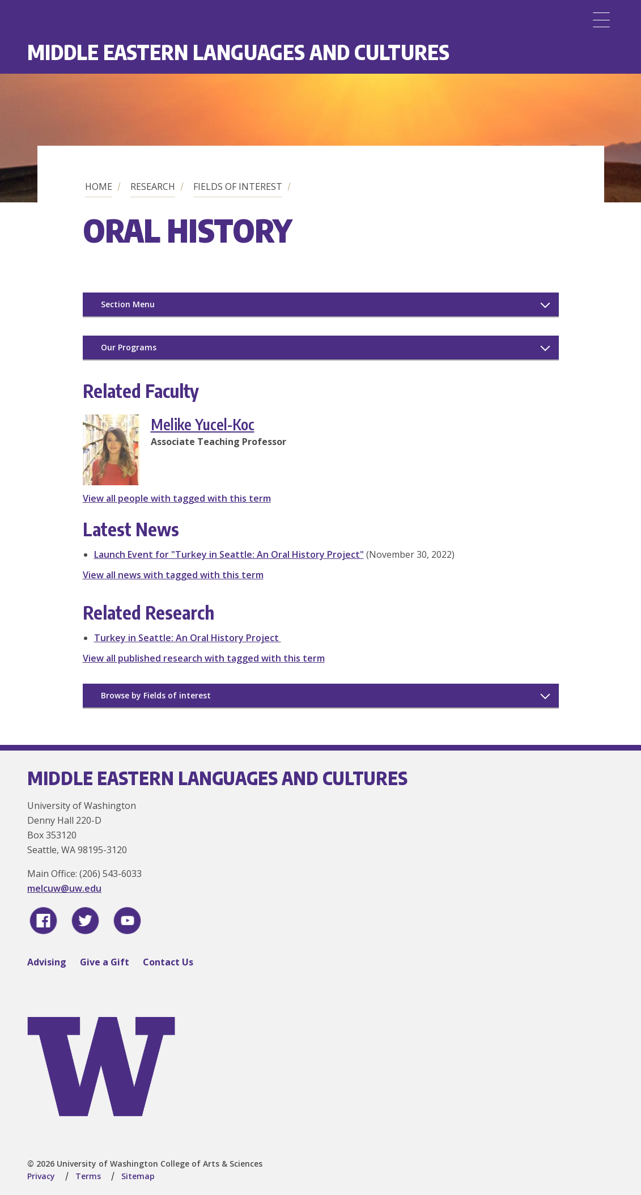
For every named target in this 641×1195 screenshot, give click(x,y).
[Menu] (601, 19)
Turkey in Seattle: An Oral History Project (187, 638)
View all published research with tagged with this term (204, 658)
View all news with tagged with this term (173, 575)
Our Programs (128, 347)
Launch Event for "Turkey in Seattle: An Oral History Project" (229, 554)
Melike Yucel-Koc (202, 424)
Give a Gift (104, 962)
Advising (46, 962)
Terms (88, 1176)
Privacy (41, 1176)
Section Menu (128, 304)
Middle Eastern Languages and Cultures (238, 52)
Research (152, 186)
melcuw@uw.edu (64, 888)
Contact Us (168, 962)
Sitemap (138, 1176)
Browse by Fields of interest (156, 695)
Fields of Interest (237, 186)
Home (98, 186)
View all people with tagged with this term (177, 498)
